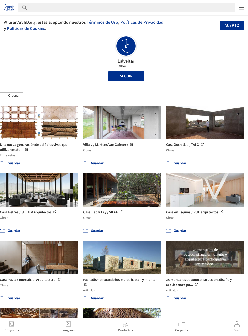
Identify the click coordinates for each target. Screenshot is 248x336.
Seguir (126, 76)
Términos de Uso (102, 22)
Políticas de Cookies (26, 28)
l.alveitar (126, 61)
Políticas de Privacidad (141, 22)
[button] (11, 95)
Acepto (232, 25)
